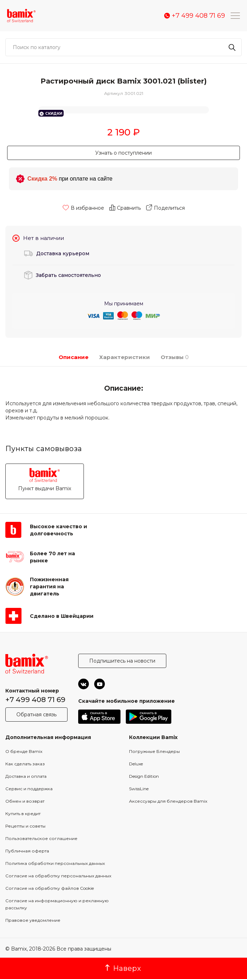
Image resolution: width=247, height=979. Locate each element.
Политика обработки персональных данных (55, 863)
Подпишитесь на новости (122, 661)
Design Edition (144, 776)
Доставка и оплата (26, 776)
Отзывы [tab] (173, 357)
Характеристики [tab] (124, 357)
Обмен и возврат (24, 801)
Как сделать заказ (25, 763)
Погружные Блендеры (154, 751)
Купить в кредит (23, 813)
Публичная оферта (27, 851)
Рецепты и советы (25, 826)
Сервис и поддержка (29, 788)
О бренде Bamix (23, 751)
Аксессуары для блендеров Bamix (168, 801)
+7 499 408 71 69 (35, 699)
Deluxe (136, 763)
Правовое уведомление (32, 920)
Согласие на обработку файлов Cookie (49, 888)
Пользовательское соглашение (41, 838)
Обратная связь (36, 714)
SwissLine (139, 788)
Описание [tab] (73, 357)
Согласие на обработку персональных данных (58, 875)
